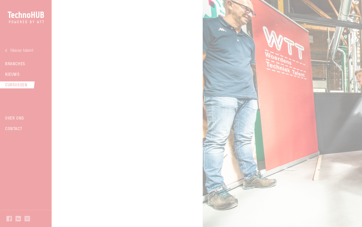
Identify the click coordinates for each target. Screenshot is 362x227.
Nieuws (12, 74)
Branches (15, 63)
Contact (13, 128)
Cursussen (16, 84)
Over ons (14, 118)
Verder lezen (126, 132)
